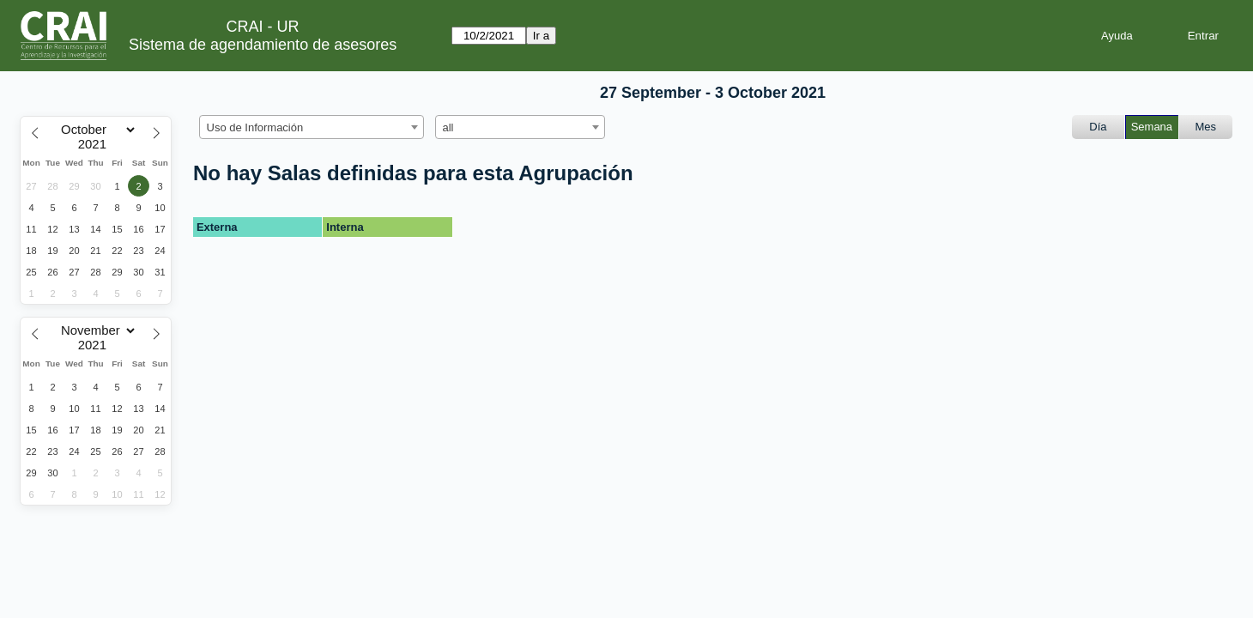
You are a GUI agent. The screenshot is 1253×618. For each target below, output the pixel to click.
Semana (1151, 126)
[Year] (96, 144)
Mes (1206, 126)
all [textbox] (448, 127)
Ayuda (1117, 35)
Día (1097, 126)
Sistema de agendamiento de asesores (262, 44)
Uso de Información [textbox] (255, 127)
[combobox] (311, 127)
